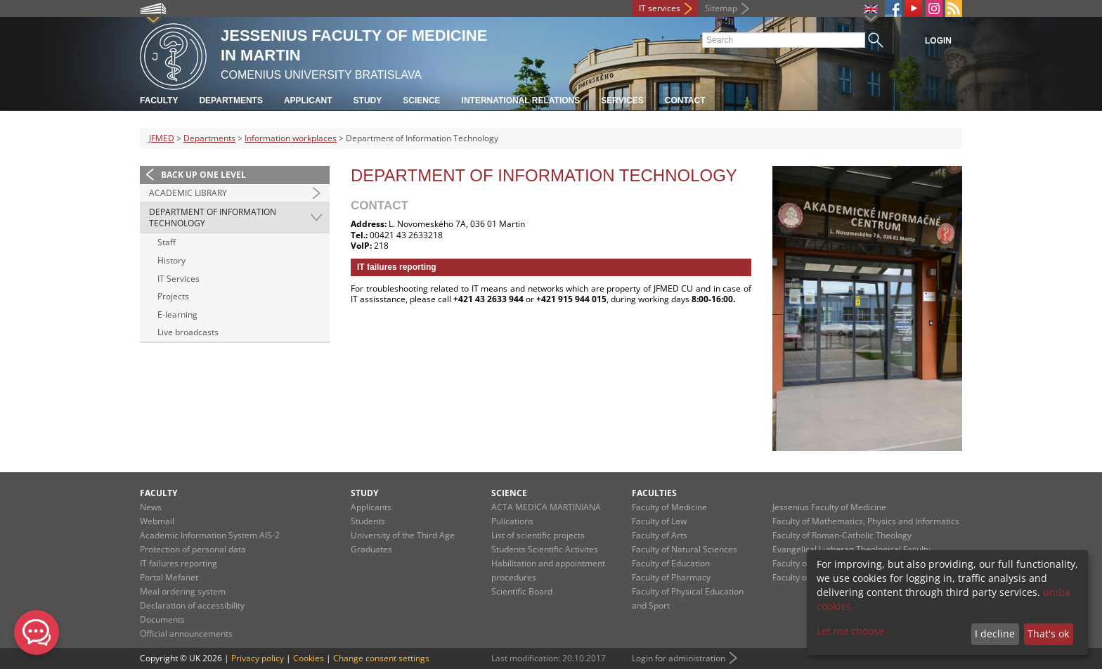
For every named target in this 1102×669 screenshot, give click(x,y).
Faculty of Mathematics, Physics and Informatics (865, 521)
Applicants (371, 507)
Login (938, 41)
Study (368, 100)
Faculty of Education (671, 563)
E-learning (177, 314)
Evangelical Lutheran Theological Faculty (851, 549)
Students (368, 521)
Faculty (159, 100)
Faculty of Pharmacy (671, 577)
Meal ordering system (183, 591)
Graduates (371, 549)
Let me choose (850, 630)
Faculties (654, 493)
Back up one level (203, 175)
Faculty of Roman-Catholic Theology (842, 535)
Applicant (308, 100)
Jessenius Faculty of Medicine (829, 507)
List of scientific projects (538, 535)
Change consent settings (381, 658)
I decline (995, 633)
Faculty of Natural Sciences (684, 549)
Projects (173, 296)
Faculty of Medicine (669, 507)
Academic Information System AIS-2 (210, 535)
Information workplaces (291, 138)
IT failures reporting (178, 563)
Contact (685, 100)
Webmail (157, 521)
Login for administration (678, 658)
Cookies (308, 658)
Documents (162, 619)
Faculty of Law (659, 521)
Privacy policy (257, 658)
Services (622, 100)
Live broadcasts (188, 332)
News (151, 507)
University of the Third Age (403, 535)
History (171, 260)
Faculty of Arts (659, 535)
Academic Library (188, 193)
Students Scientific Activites (544, 549)
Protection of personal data (193, 549)
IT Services (178, 279)
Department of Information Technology (212, 217)
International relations (521, 100)
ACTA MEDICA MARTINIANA (546, 507)
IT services (659, 8)
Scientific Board (521, 591)
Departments (230, 100)
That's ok (1048, 633)
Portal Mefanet (169, 577)
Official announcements (186, 633)
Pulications (512, 521)
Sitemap (721, 8)
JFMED (161, 138)
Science (421, 100)
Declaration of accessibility (192, 605)
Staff (166, 242)
